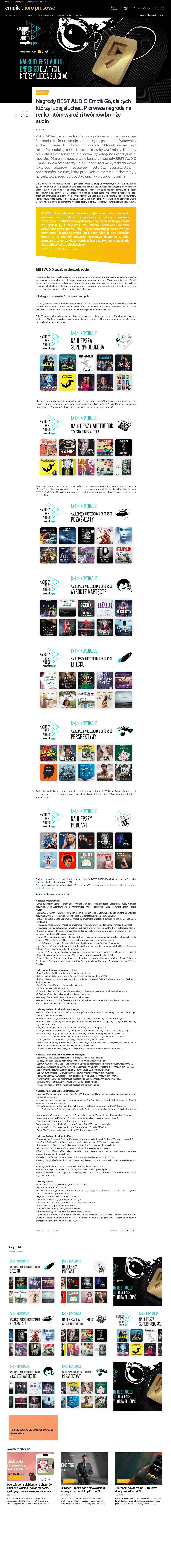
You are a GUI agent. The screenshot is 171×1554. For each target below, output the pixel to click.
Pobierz (12, 1437)
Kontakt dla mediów (64, 15)
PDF (48, 1230)
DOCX (57, 1230)
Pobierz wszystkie (16, 1252)
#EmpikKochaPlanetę (141, 8)
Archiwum (79, 15)
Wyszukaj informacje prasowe (152, 15)
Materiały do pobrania (45, 15)
